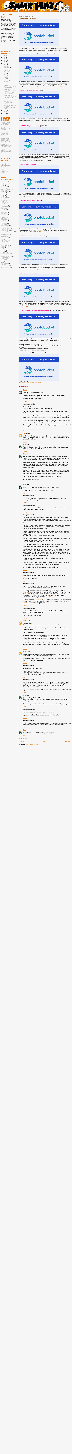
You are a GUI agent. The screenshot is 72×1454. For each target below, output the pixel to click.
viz (2, 262)
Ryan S (25, 620)
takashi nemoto (5, 246)
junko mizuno (4, 214)
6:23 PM (25, 618)
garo (2, 198)
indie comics (4, 208)
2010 (4, 61)
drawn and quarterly (6, 189)
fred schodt (4, 197)
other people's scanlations (7, 231)
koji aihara (3, 217)
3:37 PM (25, 692)
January (6, 81)
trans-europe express (6, 256)
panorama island (5, 234)
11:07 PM (25, 727)
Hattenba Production (6, 145)
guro (2, 203)
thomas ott (3, 252)
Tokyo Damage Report (6, 151)
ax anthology (4, 184)
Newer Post (22, 741)
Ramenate (3, 164)
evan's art (3, 192)
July (5, 73)
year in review (4, 263)
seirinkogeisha (4, 236)
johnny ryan (4, 212)
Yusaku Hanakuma (5, 135)
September (7, 70)
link (61, 86)
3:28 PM (25, 677)
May (5, 75)
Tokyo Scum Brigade (6, 150)
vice (2, 261)
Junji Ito (3, 137)
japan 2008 (4, 209)
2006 (4, 111)
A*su (49, 597)
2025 (4, 55)
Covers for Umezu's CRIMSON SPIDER (9, 83)
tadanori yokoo (4, 244)
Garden (25, 588)
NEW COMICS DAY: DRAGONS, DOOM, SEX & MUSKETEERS (10, 96)
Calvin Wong (4, 169)
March (5, 78)
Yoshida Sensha (5, 134)
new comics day (38, 382)
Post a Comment (23, 738)
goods (2, 201)
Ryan (24, 444)
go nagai (3, 200)
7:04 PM (25, 482)
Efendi (25, 390)
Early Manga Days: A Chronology (6, 129)
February (6, 80)
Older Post (68, 741)
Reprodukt (3, 147)
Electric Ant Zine (5, 123)
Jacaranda (26, 592)
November (6, 67)
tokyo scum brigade (6, 253)
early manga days (5, 190)
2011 (4, 60)
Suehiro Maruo (4, 132)
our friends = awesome (6, 233)
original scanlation (5, 230)
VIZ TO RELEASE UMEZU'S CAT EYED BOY (10, 87)
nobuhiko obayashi (5, 228)
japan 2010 (4, 211)
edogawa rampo (5, 191)
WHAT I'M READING (27, 18)
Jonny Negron (4, 171)
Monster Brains (5, 152)
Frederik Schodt (5, 139)
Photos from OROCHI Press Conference (10, 106)
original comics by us (6, 229)
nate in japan (4, 224)
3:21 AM (25, 718)
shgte (2, 239)
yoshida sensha (5, 265)
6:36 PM (25, 451)
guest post (3, 202)
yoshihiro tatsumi (5, 267)
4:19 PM (25, 706)
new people (4, 226)
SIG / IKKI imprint (5, 146)
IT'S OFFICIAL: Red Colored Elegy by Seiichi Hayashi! (10, 93)
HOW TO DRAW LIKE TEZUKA (9, 103)
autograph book (5, 183)
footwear (3, 196)
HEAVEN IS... (7, 85)
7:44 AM (25, 570)
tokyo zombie (4, 254)
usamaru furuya (5, 258)
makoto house (4, 219)
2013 (4, 57)
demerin (3, 187)
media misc (4, 220)
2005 (4, 113)
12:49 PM (25, 430)
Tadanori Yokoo (5, 138)
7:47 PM (25, 663)
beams (2, 185)
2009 (4, 63)
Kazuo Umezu (4, 130)
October (6, 69)
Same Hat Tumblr (5, 122)
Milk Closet (38, 600)
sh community (4, 237)
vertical (3, 259)
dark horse (3, 186)
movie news (4, 223)
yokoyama (3, 264)
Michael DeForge (5, 165)
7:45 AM (25, 581)
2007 (4, 110)
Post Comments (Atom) (32, 744)
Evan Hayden (4, 163)
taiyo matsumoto (5, 245)
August (6, 71)
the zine (3, 251)
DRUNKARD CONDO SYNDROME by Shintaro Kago (10, 90)
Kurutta (3, 149)
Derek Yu (3, 170)
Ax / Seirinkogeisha (6, 141)
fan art (2, 195)
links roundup (4, 218)
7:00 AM (25, 502)
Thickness (3, 166)
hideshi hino (4, 205)
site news (3, 241)
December (6, 66)
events (2, 194)
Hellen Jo (3, 167)
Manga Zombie (5, 140)
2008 (4, 64)
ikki (2, 207)
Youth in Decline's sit (8, 23)
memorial (3, 222)
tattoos (2, 247)
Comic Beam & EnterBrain (7, 143)
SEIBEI (3, 172)
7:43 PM (25, 649)
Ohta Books (4, 144)
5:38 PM (25, 441)
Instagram (3, 24)
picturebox (3, 235)
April (5, 77)
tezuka (2, 250)
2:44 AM (25, 401)
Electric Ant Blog (5, 124)
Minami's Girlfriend (28, 603)
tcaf (2, 248)
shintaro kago (4, 240)
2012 (4, 58)
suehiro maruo (4, 242)
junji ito (3, 213)
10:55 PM (25, 735)
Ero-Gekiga (4, 154)
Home (45, 741)
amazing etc (4, 181)
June (5, 74)
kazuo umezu (31, 382)
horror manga (25, 382)
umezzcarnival (4, 257)
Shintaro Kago (4, 133)
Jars (24, 433)
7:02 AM (25, 512)
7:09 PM (25, 493)
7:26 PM (25, 605)
